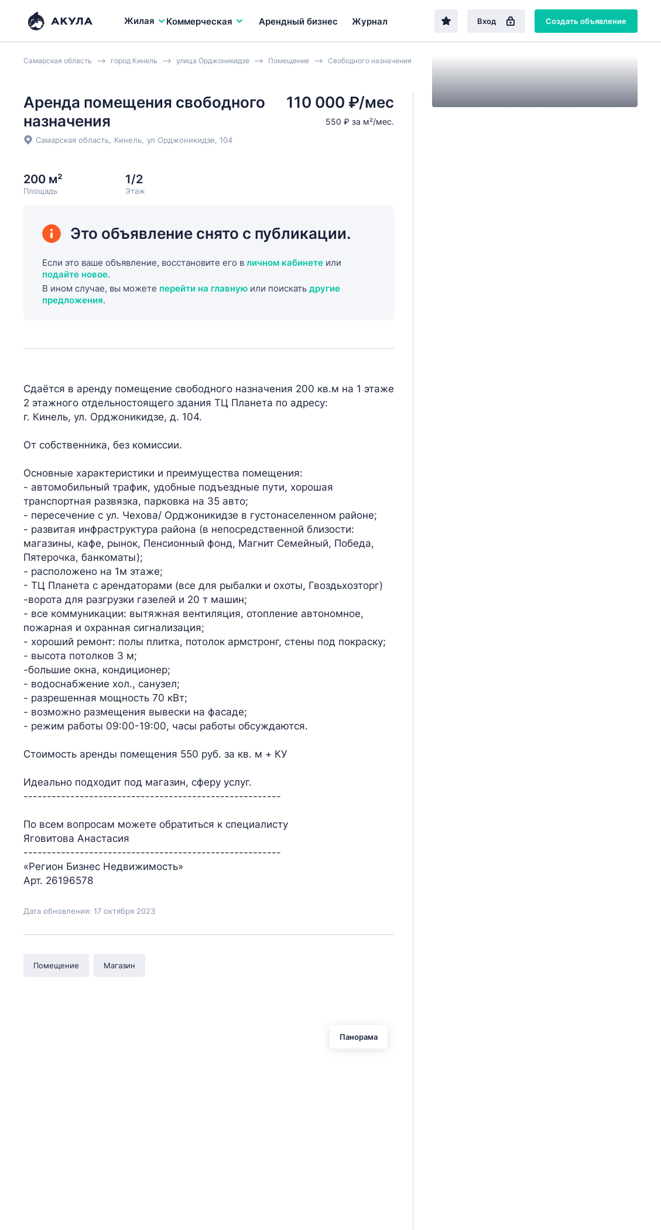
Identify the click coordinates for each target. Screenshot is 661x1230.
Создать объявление (586, 21)
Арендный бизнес (298, 21)
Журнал (370, 21)
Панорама (359, 1036)
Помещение (56, 965)
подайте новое (75, 274)
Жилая (145, 20)
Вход (496, 21)
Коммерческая (205, 21)
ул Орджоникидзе (181, 140)
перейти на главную (203, 288)
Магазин (119, 965)
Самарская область (72, 140)
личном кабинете (284, 262)
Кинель (128, 140)
